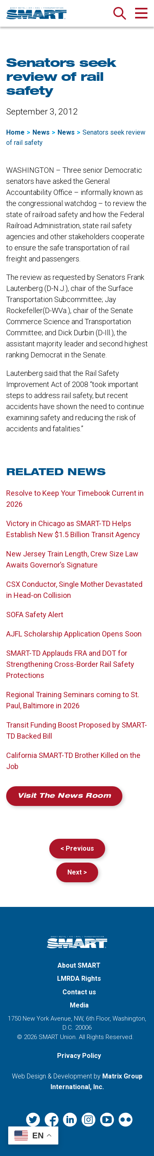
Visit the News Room (64, 796)
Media (79, 1005)
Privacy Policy (79, 1056)
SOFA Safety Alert (34, 614)
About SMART (79, 965)
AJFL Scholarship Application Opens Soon (74, 634)
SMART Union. (58, 1037)
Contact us (79, 992)
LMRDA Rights (79, 978)
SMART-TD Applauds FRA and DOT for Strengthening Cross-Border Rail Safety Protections (70, 664)
